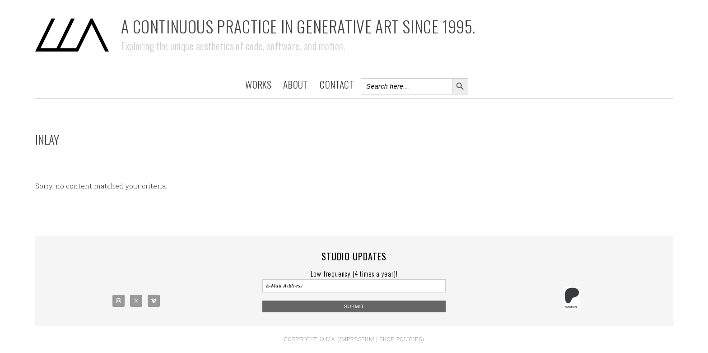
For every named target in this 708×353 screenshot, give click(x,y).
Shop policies (401, 339)
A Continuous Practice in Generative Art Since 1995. (298, 26)
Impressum (357, 339)
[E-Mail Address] (354, 285)
